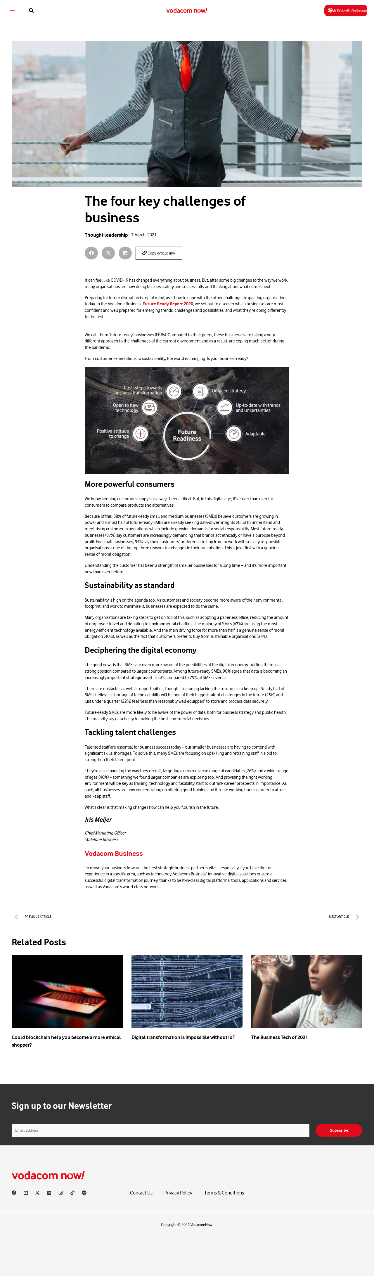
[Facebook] (14, 1193)
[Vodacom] (84, 1193)
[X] (37, 1193)
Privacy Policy (178, 1193)
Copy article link (158, 253)
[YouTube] (25, 1193)
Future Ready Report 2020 (168, 304)
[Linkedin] (49, 1193)
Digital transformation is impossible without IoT (183, 1037)
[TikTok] (72, 1193)
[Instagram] (60, 1193)
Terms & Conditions (224, 1193)
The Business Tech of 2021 (279, 1037)
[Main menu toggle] (15, 10)
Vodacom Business (117, 853)
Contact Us (141, 1193)
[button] (35, 10)
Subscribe (339, 1130)
